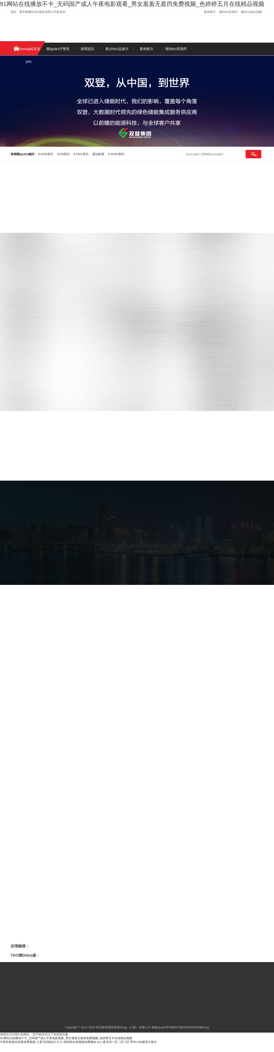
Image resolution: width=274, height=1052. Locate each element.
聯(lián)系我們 (228, 12)
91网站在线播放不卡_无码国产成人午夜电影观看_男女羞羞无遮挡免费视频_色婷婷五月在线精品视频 (132, 4)
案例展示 (210, 12)
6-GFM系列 (46, 154)
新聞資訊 (87, 49)
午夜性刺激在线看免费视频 (17, 1042)
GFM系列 (63, 154)
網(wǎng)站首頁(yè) (28, 51)
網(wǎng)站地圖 (251, 12)
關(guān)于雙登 (58, 49)
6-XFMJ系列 (116, 154)
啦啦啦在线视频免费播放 (80, 1042)
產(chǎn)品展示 (116, 49)
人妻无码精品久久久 (49, 1042)
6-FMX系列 (81, 154)
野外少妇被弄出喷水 (143, 1042)
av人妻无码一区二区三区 (113, 1042)
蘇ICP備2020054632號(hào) (190, 1027)
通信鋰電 (98, 154)
